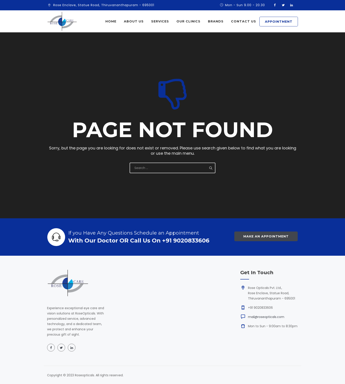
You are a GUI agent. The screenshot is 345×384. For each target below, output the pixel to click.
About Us (134, 21)
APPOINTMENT (278, 22)
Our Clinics (188, 21)
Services (160, 21)
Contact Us (243, 21)
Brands (216, 21)
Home (110, 21)
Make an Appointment (266, 236)
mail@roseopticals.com (266, 317)
